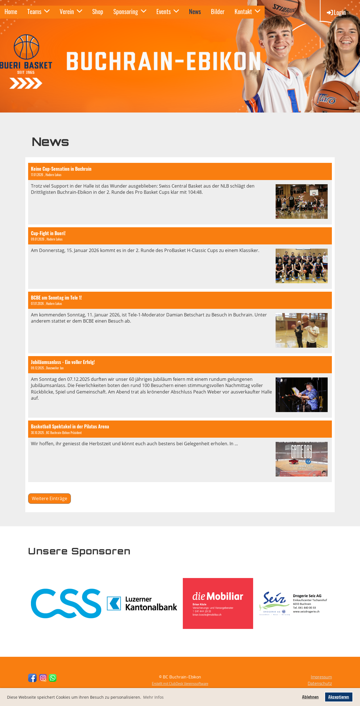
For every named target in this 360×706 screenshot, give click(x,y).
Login (336, 12)
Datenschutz (320, 683)
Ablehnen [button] (310, 697)
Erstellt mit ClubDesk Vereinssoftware (180, 683)
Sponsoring (129, 11)
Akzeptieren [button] (338, 697)
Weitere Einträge (49, 498)
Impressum (321, 677)
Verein (71, 11)
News (195, 11)
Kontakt (247, 11)
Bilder (217, 11)
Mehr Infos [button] (153, 697)
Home (10, 11)
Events (167, 11)
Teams (38, 11)
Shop (97, 11)
